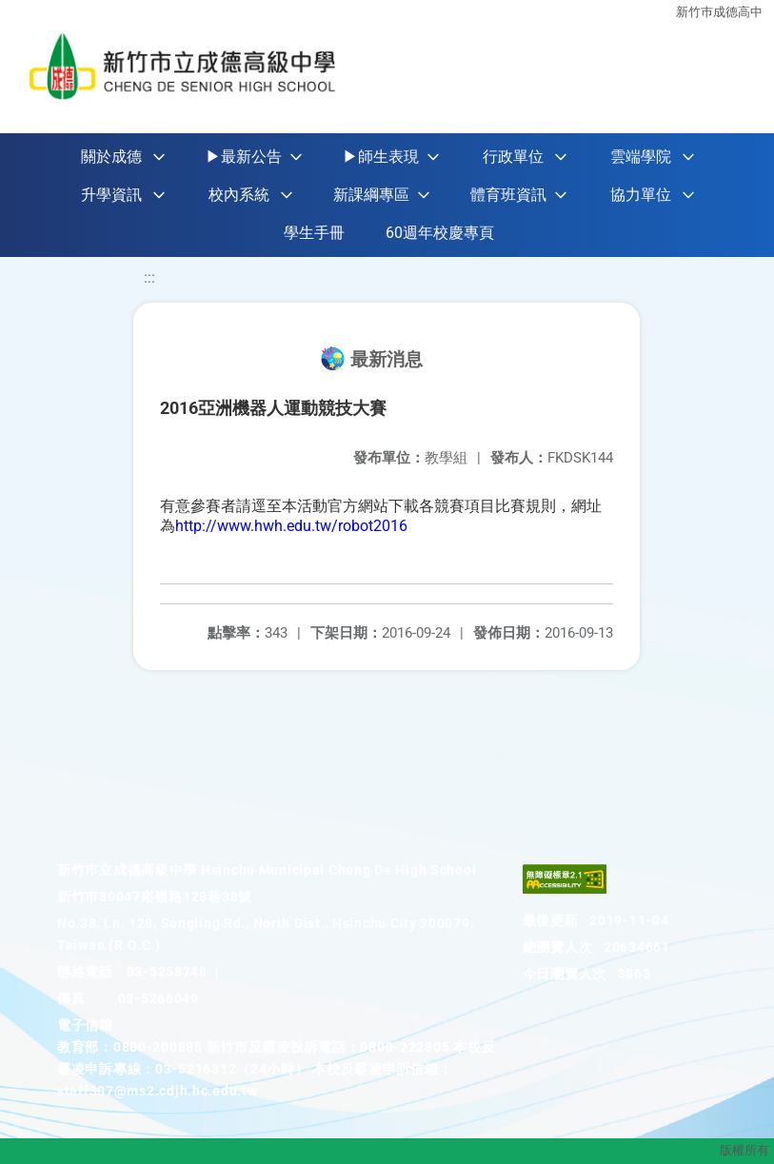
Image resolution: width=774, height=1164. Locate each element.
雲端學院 (640, 157)
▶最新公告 (244, 157)
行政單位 (513, 157)
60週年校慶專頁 (440, 233)
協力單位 (640, 195)
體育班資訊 (508, 195)
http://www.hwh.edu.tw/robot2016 (291, 526)
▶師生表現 (381, 157)
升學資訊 (111, 195)
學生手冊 (314, 233)
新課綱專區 (371, 195)
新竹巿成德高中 (719, 12)
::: (149, 277)
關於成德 (111, 157)
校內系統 (238, 195)
